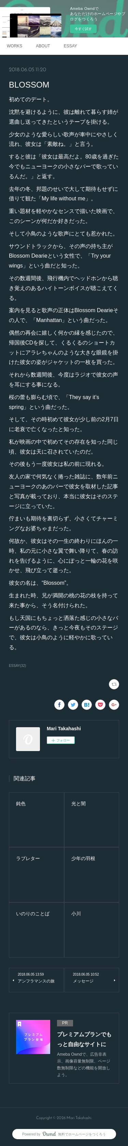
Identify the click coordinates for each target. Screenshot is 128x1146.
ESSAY (70, 46)
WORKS (14, 46)
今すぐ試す (83, 29)
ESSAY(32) (17, 666)
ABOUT (43, 46)
